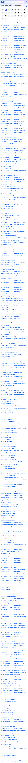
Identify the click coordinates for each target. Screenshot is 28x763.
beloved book (4, 408)
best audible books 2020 (7, 735)
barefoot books (18, 177)
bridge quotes (17, 652)
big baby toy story (6, 493)
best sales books (5, 233)
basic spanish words (19, 40)
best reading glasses (19, 231)
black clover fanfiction (7, 518)
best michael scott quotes (8, 211)
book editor (4, 289)
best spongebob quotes (7, 470)
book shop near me (6, 607)
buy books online (18, 25)
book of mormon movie (20, 585)
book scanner (4, 605)
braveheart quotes (19, 361)
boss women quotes (19, 643)
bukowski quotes (18, 152)
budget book (17, 22)
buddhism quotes (18, 150)
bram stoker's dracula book (8, 647)
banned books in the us (7, 383)
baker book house (6, 677)
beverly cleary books (6, 244)
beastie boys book (19, 392)
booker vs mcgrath (6, 623)
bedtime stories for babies (8, 710)
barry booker (4, 40)
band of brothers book (20, 170)
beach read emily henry (20, 692)
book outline (4, 594)
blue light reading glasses (8, 90)
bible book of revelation (7, 484)
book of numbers (5, 589)
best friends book (6, 753)
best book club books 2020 (8, 412)
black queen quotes (6, 273)
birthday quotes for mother (8, 511)
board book (17, 92)
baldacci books (5, 381)
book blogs (4, 562)
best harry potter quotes (7, 439)
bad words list (5, 36)
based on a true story (19, 688)
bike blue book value (19, 500)
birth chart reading (19, 76)
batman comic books (7, 690)
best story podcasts (19, 473)
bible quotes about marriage (8, 491)
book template (5, 325)
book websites (18, 123)
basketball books (18, 390)
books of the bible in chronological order (12, 636)
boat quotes (17, 547)
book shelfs (17, 318)
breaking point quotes (20, 650)
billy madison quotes (6, 76)
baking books (17, 677)
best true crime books (20, 70)
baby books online (19, 663)
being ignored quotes (19, 52)
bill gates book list (19, 74)
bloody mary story (6, 533)
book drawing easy (6, 576)
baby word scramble (6, 668)
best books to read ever (20, 202)
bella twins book (5, 721)
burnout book (17, 370)
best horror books (6, 61)
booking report (5, 345)
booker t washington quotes (8, 336)
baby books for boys (6, 27)
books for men (18, 632)
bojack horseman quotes (7, 99)
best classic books (19, 742)
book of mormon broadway (8, 309)
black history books (6, 83)
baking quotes (5, 38)
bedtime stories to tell (7, 715)
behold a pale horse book (8, 717)
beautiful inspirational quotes (9, 703)
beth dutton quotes (6, 242)
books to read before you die (9, 137)
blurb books (4, 92)
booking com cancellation (8, 343)
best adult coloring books (8, 195)
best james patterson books (8, 446)
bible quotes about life (7, 488)
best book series (5, 58)
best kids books (18, 61)
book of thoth (4, 312)
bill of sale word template (8, 260)
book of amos (5, 580)
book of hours (5, 583)
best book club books (20, 197)
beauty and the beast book (8, 399)
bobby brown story (6, 96)
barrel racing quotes (6, 686)
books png (4, 638)
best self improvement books (9, 464)
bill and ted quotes (6, 502)
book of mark (4, 307)
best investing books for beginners (10, 444)
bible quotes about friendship (9, 486)
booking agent (18, 128)
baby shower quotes (19, 159)
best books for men (6, 419)
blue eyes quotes (5, 544)
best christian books (19, 426)
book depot (17, 571)
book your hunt (5, 329)
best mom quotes (18, 450)
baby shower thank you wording (9, 161)
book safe (16, 316)
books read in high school (8, 641)
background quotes (6, 166)
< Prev (7, 760)
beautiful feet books (6, 182)
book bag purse (18, 103)
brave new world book (7, 144)
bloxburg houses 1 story (7, 538)
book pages (4, 117)
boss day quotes (5, 359)
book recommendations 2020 (9, 600)
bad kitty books (18, 376)
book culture (4, 108)
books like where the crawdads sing (10, 634)
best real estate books (20, 462)
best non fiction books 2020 (8, 220)
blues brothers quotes (20, 544)
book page (17, 312)
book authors (4, 558)
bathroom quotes (5, 43)
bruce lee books (5, 365)
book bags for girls (19, 558)
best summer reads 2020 (8, 475)
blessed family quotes (7, 527)
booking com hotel (6, 130)
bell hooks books (18, 719)
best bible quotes (5, 197)
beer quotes (17, 49)
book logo (4, 578)
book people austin (19, 117)
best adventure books (20, 730)
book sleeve (17, 607)
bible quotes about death (8, 247)
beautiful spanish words (7, 397)
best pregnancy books (7, 226)
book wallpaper (5, 616)
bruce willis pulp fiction (7, 656)
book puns (4, 598)
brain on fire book (18, 141)
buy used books (18, 155)
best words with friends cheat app (10, 240)
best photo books (6, 67)
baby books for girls (19, 27)
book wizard (4, 126)
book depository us (6, 571)
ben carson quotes (19, 721)
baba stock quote (18, 661)
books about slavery (19, 625)
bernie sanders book (6, 193)
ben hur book (4, 724)
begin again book (18, 188)
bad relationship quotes (7, 379)
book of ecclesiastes (6, 300)
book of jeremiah (18, 300)
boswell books (18, 359)
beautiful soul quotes (7, 184)
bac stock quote (18, 29)
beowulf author (18, 728)
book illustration (18, 576)
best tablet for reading (20, 238)
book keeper (4, 110)
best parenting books (7, 224)
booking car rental (6, 341)
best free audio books (20, 748)
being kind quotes (6, 54)
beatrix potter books (6, 394)
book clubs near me (19, 105)
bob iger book (5, 94)
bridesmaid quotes (6, 652)
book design (4, 574)
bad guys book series (7, 672)
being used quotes (19, 54)
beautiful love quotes (6, 47)
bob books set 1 (5, 282)
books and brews (5, 350)
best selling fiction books (8, 468)
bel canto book (5, 719)
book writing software (20, 616)
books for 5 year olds (19, 630)
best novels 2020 (5, 65)
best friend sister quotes (7, 751)
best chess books (18, 204)
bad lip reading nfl (6, 31)
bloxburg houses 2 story (7, 278)
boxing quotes (18, 139)
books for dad (5, 632)
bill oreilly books (5, 262)
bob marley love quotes (20, 94)
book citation (4, 105)
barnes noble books (6, 390)
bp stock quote (5, 141)
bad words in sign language (8, 34)
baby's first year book (19, 164)
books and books (18, 132)
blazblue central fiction (7, 524)
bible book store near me (8, 72)
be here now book (6, 179)
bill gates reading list (19, 255)
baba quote (17, 157)
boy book (3, 645)
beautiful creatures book (7, 697)
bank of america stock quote (9, 175)
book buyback (5, 287)
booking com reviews (19, 130)
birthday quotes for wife (7, 269)
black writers (17, 522)
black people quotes (6, 522)
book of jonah (17, 303)
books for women (18, 350)
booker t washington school (8, 621)
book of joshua (18, 112)
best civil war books (6, 742)
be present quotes (19, 179)
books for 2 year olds (7, 627)
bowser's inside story (6, 361)
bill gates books (5, 255)
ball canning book (19, 381)
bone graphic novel (6, 553)
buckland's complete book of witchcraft (11, 659)
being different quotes (7, 191)
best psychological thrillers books (10, 229)
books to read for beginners (8, 356)
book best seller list (19, 285)
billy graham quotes (19, 262)
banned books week (19, 383)
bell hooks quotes (19, 406)
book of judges (5, 305)
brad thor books (18, 645)
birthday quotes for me (7, 509)
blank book (17, 273)
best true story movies (7, 477)
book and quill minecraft (7, 101)
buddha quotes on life (20, 365)
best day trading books (7, 744)
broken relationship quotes (8, 146)
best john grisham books (8, 448)
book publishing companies (8, 596)
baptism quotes (5, 177)
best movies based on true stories (10, 215)
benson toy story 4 (6, 728)
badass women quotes (7, 674)
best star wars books (7, 70)
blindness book (18, 276)
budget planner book (6, 370)
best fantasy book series (7, 435)
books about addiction (20, 345)
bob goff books (18, 549)
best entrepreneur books (7, 206)
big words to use (18, 253)
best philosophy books (20, 65)
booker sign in (5, 128)
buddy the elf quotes (19, 367)
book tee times (5, 612)
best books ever (5, 415)
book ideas (17, 291)
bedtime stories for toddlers (8, 186)
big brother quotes (6, 495)
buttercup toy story (6, 372)
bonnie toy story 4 (19, 282)
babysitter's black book (7, 670)
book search (17, 605)
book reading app (18, 314)
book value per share (6, 123)
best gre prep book (6, 437)
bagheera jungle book (20, 36)
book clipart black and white (8, 567)
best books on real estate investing (10, 423)
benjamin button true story (8, 726)
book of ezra (17, 580)
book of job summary (19, 583)
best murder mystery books (8, 453)
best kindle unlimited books (8, 63)
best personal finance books (8, 459)
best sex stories (18, 67)
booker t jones (5, 334)
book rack (16, 119)
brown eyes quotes (19, 654)
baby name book (18, 665)
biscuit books (4, 271)
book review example (7, 316)
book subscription (19, 121)
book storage (17, 609)
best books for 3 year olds (8, 199)
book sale (16, 603)
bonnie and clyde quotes (7, 556)
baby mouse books (6, 665)
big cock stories (18, 495)
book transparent (18, 612)
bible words (4, 253)
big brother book (18, 493)
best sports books (19, 470)
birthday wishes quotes (7, 81)
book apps (4, 103)
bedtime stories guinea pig (8, 712)
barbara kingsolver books (8, 388)
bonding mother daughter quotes (10, 551)
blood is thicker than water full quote (11, 531)
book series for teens (7, 318)
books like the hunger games (9, 352)
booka (3, 618)
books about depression (7, 347)
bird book (16, 264)
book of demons (18, 298)
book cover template (19, 569)
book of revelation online (7, 591)
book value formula (19, 614)
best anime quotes (6, 410)
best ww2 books (18, 477)
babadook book (18, 372)
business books (5, 25)
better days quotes (19, 242)
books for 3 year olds (19, 627)
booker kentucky (5, 332)
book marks (4, 294)
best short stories (6, 238)
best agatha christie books (8, 56)
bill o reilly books (5, 258)
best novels (4, 222)
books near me (5, 354)
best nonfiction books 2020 (8, 457)
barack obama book (19, 38)
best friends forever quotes (8, 755)
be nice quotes (5, 692)
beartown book (5, 695)
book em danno (18, 289)
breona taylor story (6, 363)
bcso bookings (5, 392)
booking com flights (6, 625)
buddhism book (5, 22)
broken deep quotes (6, 654)
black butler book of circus (8, 515)
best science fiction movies (8, 235)
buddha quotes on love (7, 367)
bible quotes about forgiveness (9, 249)
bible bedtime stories (19, 482)
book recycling (5, 603)
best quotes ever (5, 462)
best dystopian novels (20, 428)
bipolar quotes (5, 264)
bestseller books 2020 (20, 480)
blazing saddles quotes (20, 83)
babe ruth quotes (5, 159)
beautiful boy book (19, 394)
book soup (4, 609)
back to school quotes (7, 376)
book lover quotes (19, 578)
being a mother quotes (7, 406)
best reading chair (6, 231)
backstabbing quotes (19, 670)
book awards (4, 285)
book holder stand (19, 108)
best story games (6, 473)
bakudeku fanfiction (19, 379)
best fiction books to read (8, 746)
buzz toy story (5, 157)
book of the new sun (19, 114)
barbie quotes (17, 679)
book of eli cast (5, 112)
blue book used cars (6, 540)
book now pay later (19, 294)
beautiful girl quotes (19, 182)
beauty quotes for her (7, 706)
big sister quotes (18, 497)
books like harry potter (7, 135)
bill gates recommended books (9, 504)
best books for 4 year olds (8, 737)
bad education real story (7, 168)
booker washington (6, 338)
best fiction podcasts (7, 748)
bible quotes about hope (7, 251)
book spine (4, 320)
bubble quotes (5, 150)
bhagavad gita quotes (7, 482)
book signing (4, 121)
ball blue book (5, 679)
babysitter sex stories (7, 29)
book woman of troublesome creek (10, 327)
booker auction (18, 126)
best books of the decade (8, 421)
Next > (20, 760)
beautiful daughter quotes (8, 699)
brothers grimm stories (20, 148)
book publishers (5, 119)
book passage (5, 314)
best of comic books (19, 222)
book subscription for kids (8, 323)
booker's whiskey (18, 623)
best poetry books (19, 224)
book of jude (4, 585)
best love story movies (7, 208)
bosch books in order (7, 643)
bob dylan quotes (5, 549)
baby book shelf (5, 663)
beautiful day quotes (6, 45)
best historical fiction (6, 441)
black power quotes (19, 271)
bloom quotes (5, 87)
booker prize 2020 (19, 332)
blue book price (5, 280)
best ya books (5, 480)
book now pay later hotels (8, 296)
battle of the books (19, 690)
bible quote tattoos (19, 484)
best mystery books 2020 (8, 455)
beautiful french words (20, 45)
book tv (3, 614)
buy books (4, 155)
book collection (18, 287)
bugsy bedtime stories (7, 661)
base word (17, 686)
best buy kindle (5, 204)
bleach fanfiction (18, 524)
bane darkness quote (6, 173)
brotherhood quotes (19, 363)
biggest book (4, 74)
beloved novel (17, 191)
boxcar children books (7, 139)
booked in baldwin (19, 329)
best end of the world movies (9, 432)
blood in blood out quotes (8, 85)
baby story (4, 164)
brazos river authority (7, 650)
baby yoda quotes (19, 668)
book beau (17, 560)
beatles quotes (18, 43)
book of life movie (6, 114)
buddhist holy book (6, 152)
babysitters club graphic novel (9, 374)
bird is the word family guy (8, 267)
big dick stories (5, 497)
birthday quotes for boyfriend (9, 506)
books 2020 (4, 132)
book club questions (6, 569)
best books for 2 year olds (8, 417)
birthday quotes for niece (8, 513)
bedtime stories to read (7, 188)
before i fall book (5, 52)
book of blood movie (6, 298)
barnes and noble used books (9, 683)
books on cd (17, 354)
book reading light (19, 598)
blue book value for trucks (8, 542)
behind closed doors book (8, 403)
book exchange (5, 291)
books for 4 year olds (7, 630)
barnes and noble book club (8, 681)
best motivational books (7, 213)
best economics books (7, 430)
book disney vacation (19, 574)
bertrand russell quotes (7, 730)
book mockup (17, 110)
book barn (4, 560)
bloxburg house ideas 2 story (9, 535)
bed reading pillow (19, 47)
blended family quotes (7, 276)
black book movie (18, 81)
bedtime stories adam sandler (9, 708)
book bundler (17, 562)
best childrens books (6, 426)
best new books (5, 217)
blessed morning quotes (7, 529)
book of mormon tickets (7, 587)
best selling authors (6, 466)
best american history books (8, 733)
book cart (3, 565)
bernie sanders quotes (20, 408)
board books (17, 280)
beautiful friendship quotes (8, 701)
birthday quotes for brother (8, 79)
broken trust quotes (6, 148)
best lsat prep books (6, 450)
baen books (17, 674)
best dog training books (7, 428)
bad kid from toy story (20, 672)
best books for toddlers (7, 202)
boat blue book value (6, 547)
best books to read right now (9, 739)
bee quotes (4, 49)
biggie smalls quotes (6, 500)
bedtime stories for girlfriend (9, 401)
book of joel (4, 303)
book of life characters (20, 305)
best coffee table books (20, 58)
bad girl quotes (5, 170)
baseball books (5, 688)
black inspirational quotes (8, 520)
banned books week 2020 (8, 385)
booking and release (19, 338)
